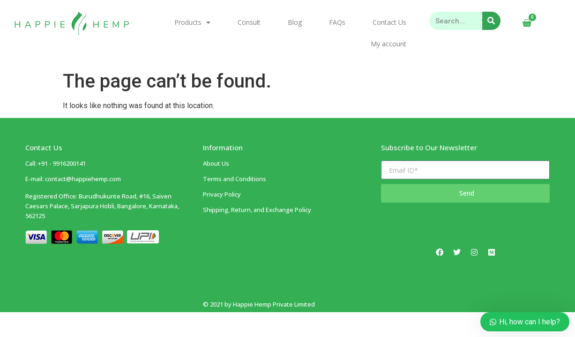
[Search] (491, 21)
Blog (295, 22)
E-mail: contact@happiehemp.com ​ (73, 179)
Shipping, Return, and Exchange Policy (257, 209)
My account (388, 43)
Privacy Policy (222, 194)
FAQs (337, 22)
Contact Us (389, 22)
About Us (216, 163)
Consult (249, 22)
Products (192, 22)
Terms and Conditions (234, 179)
